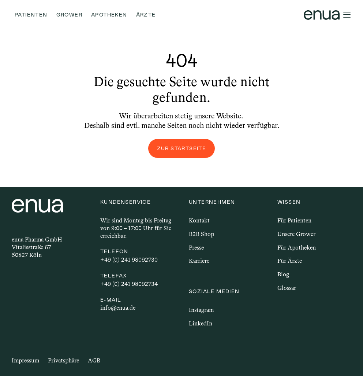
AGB (94, 360)
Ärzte (146, 14)
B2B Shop (201, 234)
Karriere (199, 260)
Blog (283, 274)
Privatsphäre (63, 360)
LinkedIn (200, 323)
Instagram (201, 309)
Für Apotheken (296, 247)
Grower (69, 14)
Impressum (25, 360)
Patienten (31, 14)
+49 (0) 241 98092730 (129, 259)
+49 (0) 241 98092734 (129, 283)
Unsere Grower (296, 234)
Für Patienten (294, 220)
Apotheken (109, 14)
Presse (196, 247)
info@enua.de (117, 307)
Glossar (286, 287)
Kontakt (199, 220)
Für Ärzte (289, 260)
